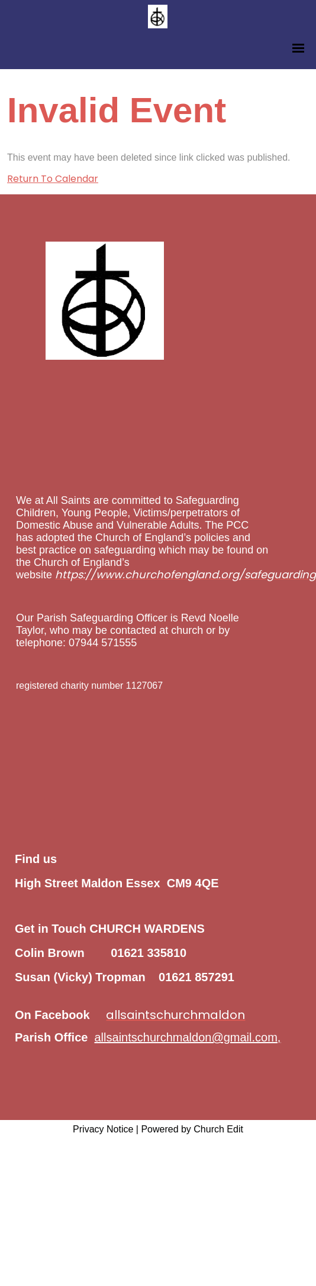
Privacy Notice (103, 1129)
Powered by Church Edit (192, 1129)
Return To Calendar (52, 178)
